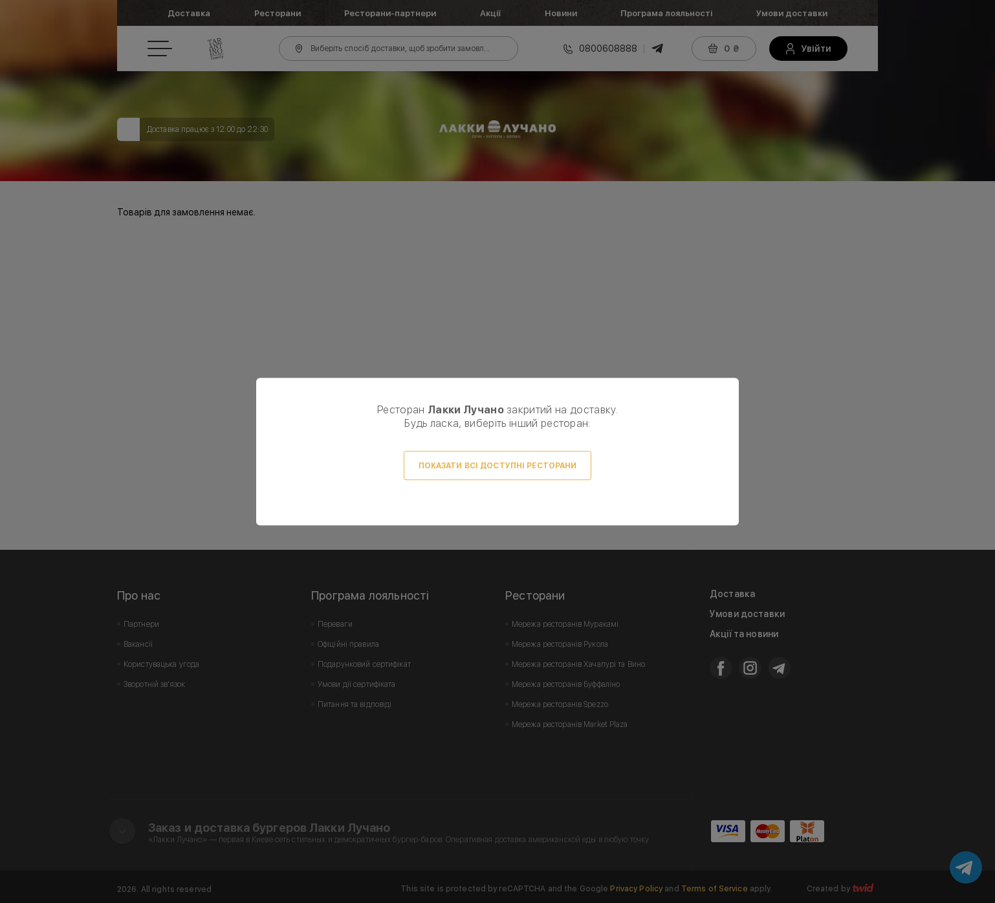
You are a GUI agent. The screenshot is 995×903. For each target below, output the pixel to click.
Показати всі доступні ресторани (498, 465)
